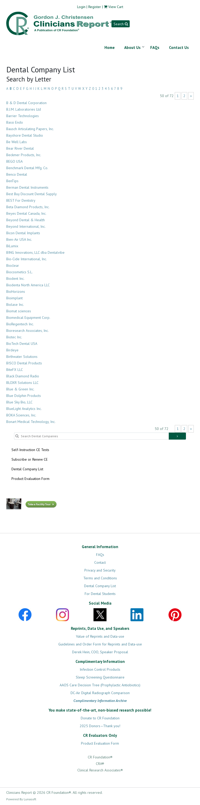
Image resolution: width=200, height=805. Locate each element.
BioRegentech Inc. (20, 324)
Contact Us (179, 47)
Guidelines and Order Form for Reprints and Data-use (100, 644)
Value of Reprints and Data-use (100, 636)
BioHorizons (15, 291)
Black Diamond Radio (22, 376)
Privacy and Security (100, 570)
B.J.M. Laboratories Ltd (23, 109)
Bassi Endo (14, 122)
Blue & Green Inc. (20, 389)
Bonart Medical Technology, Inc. (30, 421)
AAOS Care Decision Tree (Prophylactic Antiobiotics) (100, 685)
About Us (132, 47)
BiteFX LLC (14, 369)
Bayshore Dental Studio (24, 135)
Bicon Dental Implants (23, 233)
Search (121, 24)
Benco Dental (16, 174)
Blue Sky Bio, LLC (19, 402)
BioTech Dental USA (21, 343)
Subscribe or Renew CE (29, 459)
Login (81, 6)
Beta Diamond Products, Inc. (27, 207)
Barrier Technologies (22, 115)
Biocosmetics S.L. (19, 272)
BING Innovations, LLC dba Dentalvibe (35, 252)
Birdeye (12, 350)
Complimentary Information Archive (100, 700)
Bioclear (12, 265)
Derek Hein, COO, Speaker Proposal (100, 652)
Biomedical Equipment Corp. (28, 317)
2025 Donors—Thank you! (100, 726)
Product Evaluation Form (30, 478)
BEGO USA (14, 161)
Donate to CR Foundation (100, 718)
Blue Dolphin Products (23, 395)
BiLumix (12, 246)
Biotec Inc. (14, 337)
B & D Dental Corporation (26, 102)
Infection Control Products (100, 669)
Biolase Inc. (15, 304)
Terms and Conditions (100, 578)
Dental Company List (27, 469)
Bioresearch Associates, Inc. (27, 330)
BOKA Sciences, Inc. (21, 415)
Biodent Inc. (15, 278)
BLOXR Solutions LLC (22, 382)
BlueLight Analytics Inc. (24, 408)
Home (109, 47)
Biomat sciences (18, 311)
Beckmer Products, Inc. (23, 155)
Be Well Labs (16, 142)
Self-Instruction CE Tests (30, 449)
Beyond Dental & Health (25, 220)
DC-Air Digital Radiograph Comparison (100, 692)
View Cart (115, 6)
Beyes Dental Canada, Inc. (26, 213)
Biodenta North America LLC (28, 285)
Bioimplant (14, 298)
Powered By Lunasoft (21, 799)
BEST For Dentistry (20, 200)
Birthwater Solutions (22, 356)
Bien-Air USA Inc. (19, 239)
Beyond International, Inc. (26, 226)
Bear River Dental (20, 148)
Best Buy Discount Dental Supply (31, 194)
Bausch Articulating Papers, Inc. (30, 128)
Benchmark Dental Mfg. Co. (27, 168)
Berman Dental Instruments (27, 187)
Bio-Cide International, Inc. (26, 259)
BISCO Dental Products (24, 363)
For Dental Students (100, 593)
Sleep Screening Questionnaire (100, 677)
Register (94, 6)
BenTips (12, 181)
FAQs (154, 47)
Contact (100, 562)
